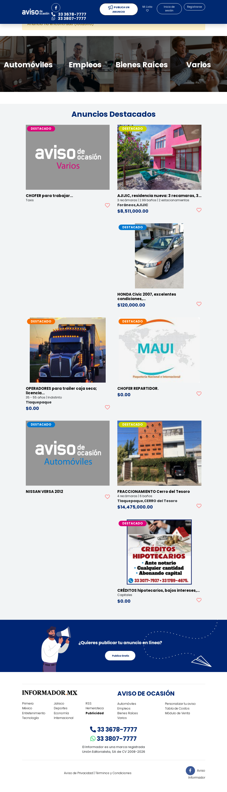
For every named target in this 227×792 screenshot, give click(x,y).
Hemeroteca (95, 708)
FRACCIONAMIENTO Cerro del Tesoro (153, 491)
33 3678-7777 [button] (68, 14)
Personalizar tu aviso (180, 704)
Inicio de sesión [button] (169, 8)
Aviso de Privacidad (78, 773)
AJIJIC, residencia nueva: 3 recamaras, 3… (159, 195)
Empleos (123, 708)
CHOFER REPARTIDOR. (138, 388)
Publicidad (95, 713)
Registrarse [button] (194, 7)
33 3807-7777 (113, 739)
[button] (55, 7)
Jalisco (59, 703)
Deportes (60, 708)
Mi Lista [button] (147, 8)
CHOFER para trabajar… (49, 195)
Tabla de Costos (177, 708)
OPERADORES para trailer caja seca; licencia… (61, 391)
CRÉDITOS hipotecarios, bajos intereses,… (158, 590)
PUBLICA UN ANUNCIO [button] (119, 9)
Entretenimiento (33, 713)
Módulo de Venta (177, 713)
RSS (89, 703)
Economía (61, 713)
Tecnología (30, 718)
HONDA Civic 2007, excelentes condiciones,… (146, 296)
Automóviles (126, 704)
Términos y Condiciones (113, 773)
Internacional (63, 718)
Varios (122, 718)
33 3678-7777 (113, 729)
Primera (27, 703)
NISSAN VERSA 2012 (44, 491)
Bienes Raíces (127, 713)
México (27, 708)
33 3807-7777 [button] (69, 18)
